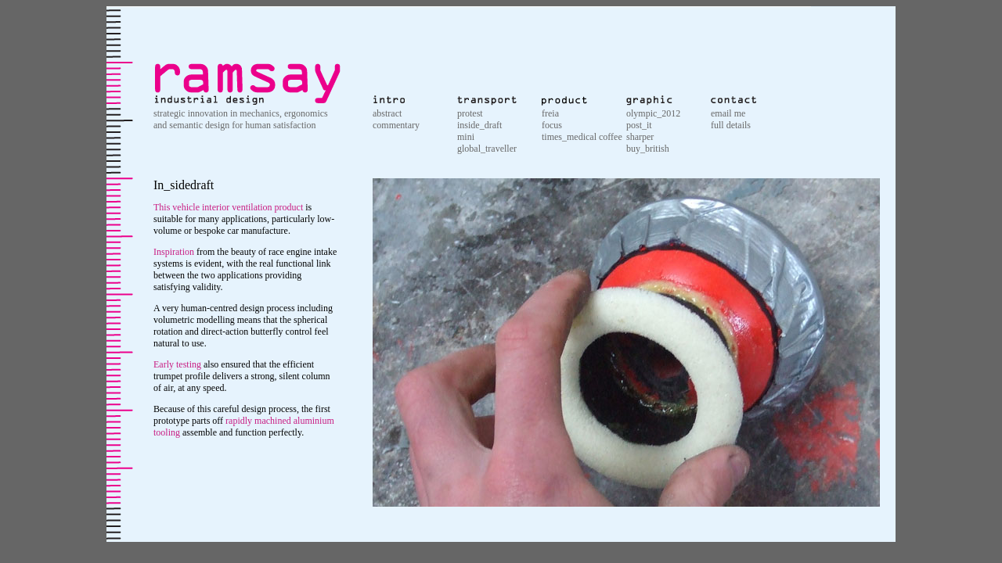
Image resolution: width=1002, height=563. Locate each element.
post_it (639, 125)
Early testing (177, 364)
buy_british (647, 148)
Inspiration (173, 251)
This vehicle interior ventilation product (228, 207)
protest (470, 113)
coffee (610, 136)
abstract (387, 113)
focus (552, 125)
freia (550, 113)
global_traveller (487, 148)
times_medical (570, 136)
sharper (640, 136)
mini (465, 136)
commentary (396, 125)
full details (731, 125)
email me (728, 113)
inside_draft (479, 125)
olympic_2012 (653, 113)
